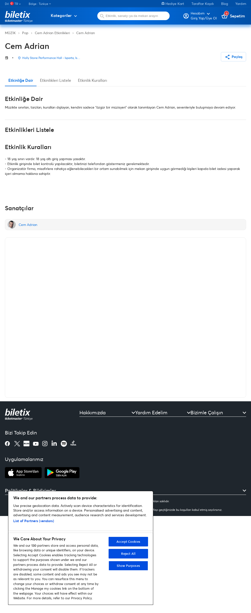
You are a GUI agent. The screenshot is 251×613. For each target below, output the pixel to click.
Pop (25, 32)
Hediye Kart (173, 3)
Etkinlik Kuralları (92, 177)
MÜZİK (10, 32)
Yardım (240, 3)
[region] (80, 548)
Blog (224, 3)
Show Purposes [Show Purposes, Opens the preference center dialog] (128, 565)
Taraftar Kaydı (202, 3)
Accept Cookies (128, 541)
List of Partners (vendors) (33, 520)
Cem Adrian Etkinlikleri (52, 32)
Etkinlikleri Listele (55, 177)
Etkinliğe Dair (20, 177)
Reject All (128, 553)
